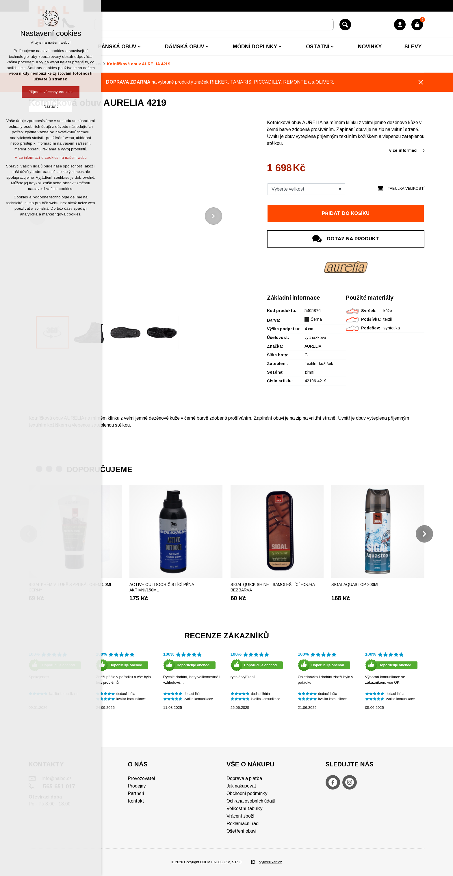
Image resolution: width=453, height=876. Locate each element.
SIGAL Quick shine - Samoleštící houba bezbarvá (273, 587)
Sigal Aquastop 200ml (355, 584)
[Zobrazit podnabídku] (139, 46)
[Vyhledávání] (345, 24)
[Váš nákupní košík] (417, 24)
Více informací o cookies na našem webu (51, 157)
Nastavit (50, 106)
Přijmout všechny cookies (51, 92)
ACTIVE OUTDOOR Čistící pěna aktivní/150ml (161, 587)
